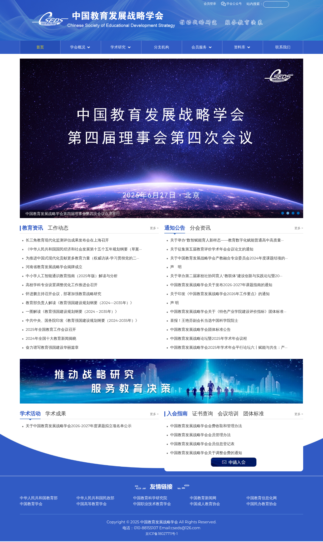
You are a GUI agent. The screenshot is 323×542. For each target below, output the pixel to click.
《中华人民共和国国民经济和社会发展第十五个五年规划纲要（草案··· (91, 249)
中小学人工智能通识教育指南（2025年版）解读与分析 (77, 275)
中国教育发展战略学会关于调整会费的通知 (210, 452)
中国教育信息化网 (261, 498)
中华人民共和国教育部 (39, 498)
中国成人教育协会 (205, 504)
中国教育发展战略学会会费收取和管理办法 (210, 425)
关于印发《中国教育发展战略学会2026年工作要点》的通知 (226, 293)
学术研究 (120, 47)
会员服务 (201, 47)
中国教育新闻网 (203, 498)
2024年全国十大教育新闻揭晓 (54, 338)
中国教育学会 (31, 504)
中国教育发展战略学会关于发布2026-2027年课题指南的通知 (228, 284)
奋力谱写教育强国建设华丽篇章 (55, 347)
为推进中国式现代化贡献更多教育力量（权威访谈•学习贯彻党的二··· (89, 258)
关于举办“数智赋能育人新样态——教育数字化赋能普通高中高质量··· (234, 240)
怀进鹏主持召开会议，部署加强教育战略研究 (68, 293)
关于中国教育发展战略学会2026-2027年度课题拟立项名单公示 (85, 425)
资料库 (242, 47)
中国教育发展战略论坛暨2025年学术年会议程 (213, 338)
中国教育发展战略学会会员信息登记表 (206, 443)
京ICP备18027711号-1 (161, 534)
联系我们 (282, 47)
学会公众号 (231, 4)
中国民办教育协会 (261, 504)
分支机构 (161, 47)
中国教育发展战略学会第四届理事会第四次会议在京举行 (79, 213)
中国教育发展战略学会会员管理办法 (204, 434)
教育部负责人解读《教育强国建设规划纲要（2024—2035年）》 (87, 302)
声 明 (176, 266)
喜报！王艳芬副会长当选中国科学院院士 (208, 320)
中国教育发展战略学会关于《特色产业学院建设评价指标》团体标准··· (235, 311)
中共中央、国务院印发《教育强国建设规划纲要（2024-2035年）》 (90, 320)
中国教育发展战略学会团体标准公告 (204, 329)
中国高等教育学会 (91, 504)
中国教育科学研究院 (150, 498)
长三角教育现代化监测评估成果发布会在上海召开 (72, 240)
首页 (40, 47)
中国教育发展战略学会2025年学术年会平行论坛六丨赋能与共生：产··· (236, 347)
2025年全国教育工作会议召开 (54, 329)
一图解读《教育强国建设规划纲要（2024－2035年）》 (78, 311)
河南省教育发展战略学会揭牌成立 (57, 266)
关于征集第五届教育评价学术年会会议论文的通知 (217, 249)
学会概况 (80, 47)
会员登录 (208, 4)
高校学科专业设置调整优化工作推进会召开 (66, 284)
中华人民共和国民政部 (95, 498)
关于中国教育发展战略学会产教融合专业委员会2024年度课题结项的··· (236, 258)
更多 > (154, 228)
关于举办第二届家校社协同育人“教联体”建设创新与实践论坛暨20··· (233, 275)
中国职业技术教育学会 (152, 504)
